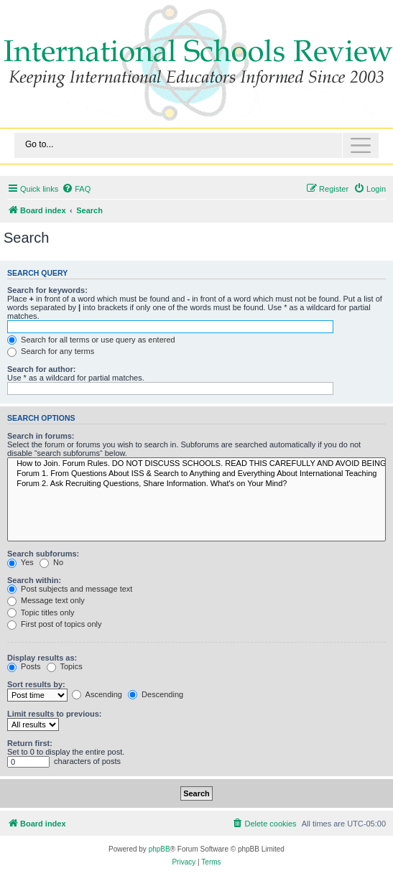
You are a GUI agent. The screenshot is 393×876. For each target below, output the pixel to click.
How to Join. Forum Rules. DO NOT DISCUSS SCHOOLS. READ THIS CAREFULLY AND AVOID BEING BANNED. (196, 464)
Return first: (29, 743)
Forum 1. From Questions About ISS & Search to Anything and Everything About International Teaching (196, 474)
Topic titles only (40, 612)
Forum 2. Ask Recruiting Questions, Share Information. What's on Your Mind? (196, 484)
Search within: (34, 580)
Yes (20, 562)
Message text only (46, 600)
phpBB (159, 849)
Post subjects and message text (69, 588)
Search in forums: (41, 436)
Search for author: (41, 369)
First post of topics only (54, 624)
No (51, 562)
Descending (155, 694)
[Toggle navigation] (196, 145)
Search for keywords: (47, 290)
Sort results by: (36, 684)
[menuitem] (76, 188)
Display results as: (42, 657)
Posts (24, 666)
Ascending (97, 694)
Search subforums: (43, 553)
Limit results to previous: (54, 713)
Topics (65, 666)
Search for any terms (50, 351)
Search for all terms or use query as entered (91, 339)
